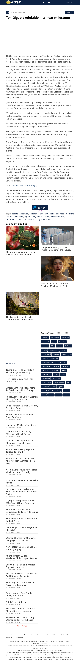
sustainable (56, 378)
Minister (63, 350)
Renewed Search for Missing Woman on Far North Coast (20, 618)
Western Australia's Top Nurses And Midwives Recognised (21, 575)
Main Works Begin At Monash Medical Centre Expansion (20, 609)
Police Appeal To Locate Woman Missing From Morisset (22, 398)
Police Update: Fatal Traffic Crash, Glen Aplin (19, 594)
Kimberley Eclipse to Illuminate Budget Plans (21, 519)
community (46, 342)
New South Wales (48, 362)
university (65, 338)
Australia (24, 213)
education (34, 213)
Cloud (46, 216)
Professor (68, 346)
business (60, 213)
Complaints (19, 638)
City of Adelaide (44, 219)
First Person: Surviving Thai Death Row (19, 380)
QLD (68, 383)
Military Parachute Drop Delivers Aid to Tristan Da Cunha (22, 510)
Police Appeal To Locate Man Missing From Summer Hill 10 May (20, 461)
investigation (55, 370)
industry (45, 370)
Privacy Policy (28, 635)
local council (55, 358)
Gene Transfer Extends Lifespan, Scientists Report (22, 407)
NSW (52, 346)
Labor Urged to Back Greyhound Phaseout (22, 528)
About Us (9, 638)
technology (65, 366)
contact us (51, 659)
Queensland (47, 354)
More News (22, 626)
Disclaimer (40, 635)
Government (55, 338)
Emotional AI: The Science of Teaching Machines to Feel (55, 285)
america (67, 391)
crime (63, 374)
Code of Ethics (52, 635)
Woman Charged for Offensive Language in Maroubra (21, 539)
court (51, 395)
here (27, 202)
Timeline (10, 363)
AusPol (64, 370)
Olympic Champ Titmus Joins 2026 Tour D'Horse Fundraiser (20, 502)
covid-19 (45, 358)
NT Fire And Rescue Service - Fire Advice (22, 481)
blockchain (30, 219)
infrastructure (57, 216)
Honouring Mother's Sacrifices (21, 425)
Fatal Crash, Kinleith (16, 602)
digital (27, 216)
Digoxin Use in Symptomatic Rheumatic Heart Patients (20, 441)
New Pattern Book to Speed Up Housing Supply (21, 548)
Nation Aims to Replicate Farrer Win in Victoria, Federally (21, 471)
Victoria (59, 346)
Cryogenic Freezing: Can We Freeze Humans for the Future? (56, 248)
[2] (17, 654)
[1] (16, 654)
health (45, 350)
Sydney (61, 387)
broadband (11, 219)
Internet (58, 395)
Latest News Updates (13, 635)
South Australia (47, 213)
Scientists (46, 387)
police (54, 342)
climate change (56, 391)
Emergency (46, 378)
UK (71, 354)
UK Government (59, 383)
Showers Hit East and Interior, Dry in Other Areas (20, 566)
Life (8, 12)
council (10, 216)
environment (54, 350)
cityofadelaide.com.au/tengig (23, 185)
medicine (70, 213)
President (46, 391)
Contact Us (64, 635)
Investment (46, 366)
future (54, 387)
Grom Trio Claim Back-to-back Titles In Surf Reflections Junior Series (21, 492)
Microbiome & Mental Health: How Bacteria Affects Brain (20, 253)
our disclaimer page (66, 659)
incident (66, 395)
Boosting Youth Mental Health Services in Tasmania (21, 583)
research (45, 346)
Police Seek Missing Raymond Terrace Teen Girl (20, 450)
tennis (20, 219)
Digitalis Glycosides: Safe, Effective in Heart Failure (18, 432)
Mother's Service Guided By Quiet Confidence (19, 415)
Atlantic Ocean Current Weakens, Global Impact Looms (21, 557)
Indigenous (37, 216)
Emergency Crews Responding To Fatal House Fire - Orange (20, 389)
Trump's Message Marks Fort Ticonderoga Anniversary (20, 371)
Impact (45, 395)
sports (15, 213)
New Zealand (47, 383)
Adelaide (19, 216)
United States (47, 374)
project (56, 374)
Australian (62, 342)
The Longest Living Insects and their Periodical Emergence (21, 318)
